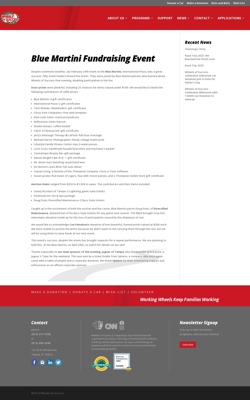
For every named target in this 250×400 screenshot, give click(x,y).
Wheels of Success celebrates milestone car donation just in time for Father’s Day (200, 77)
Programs (141, 18)
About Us (116, 18)
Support (165, 18)
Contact (202, 18)
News (181, 18)
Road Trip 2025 (194, 65)
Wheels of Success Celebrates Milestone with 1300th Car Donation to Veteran (201, 94)
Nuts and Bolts (220, 3)
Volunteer (142, 292)
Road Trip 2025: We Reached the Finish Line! (200, 57)
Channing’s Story (195, 49)
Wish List (239, 3)
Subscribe (187, 344)
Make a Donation (197, 3)
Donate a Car (175, 3)
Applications (229, 18)
